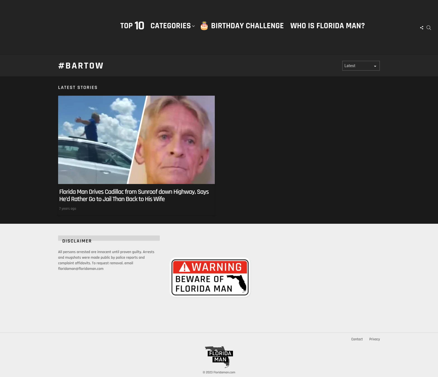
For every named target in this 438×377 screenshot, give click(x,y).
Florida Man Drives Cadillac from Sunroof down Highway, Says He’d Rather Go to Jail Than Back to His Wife (134, 195)
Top (132, 26)
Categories (171, 32)
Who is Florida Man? (327, 26)
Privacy (374, 339)
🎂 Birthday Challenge (241, 26)
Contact (357, 339)
